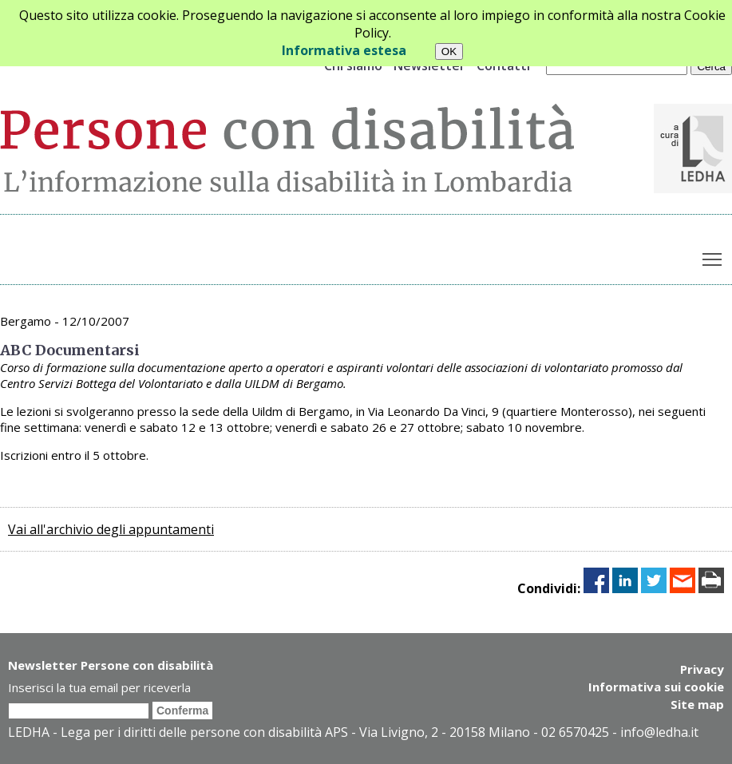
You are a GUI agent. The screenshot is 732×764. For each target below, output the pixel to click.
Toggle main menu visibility (713, 256)
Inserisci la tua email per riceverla (99, 687)
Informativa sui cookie (656, 687)
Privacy (702, 669)
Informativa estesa (344, 50)
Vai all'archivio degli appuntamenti (111, 529)
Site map (697, 704)
